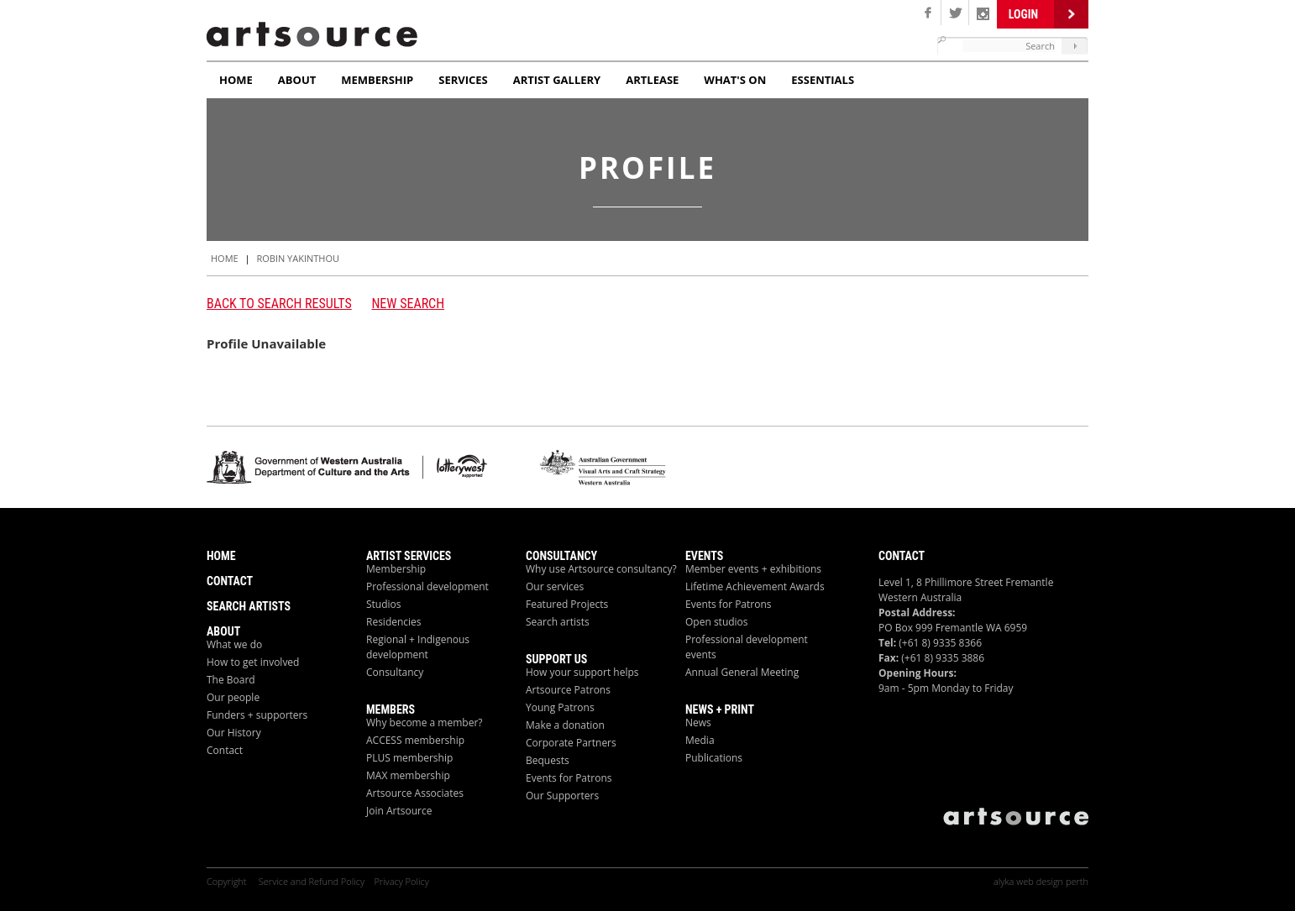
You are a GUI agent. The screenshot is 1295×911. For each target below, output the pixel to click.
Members (390, 709)
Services (463, 79)
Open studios (716, 622)
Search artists (558, 622)
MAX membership (408, 775)
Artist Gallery (557, 79)
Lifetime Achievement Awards (755, 586)
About (297, 79)
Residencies (394, 622)
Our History (234, 732)
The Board (231, 680)
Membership (377, 79)
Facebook (927, 12)
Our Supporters (562, 795)
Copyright (228, 881)
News (698, 722)
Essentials (822, 79)
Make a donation (565, 725)
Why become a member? (424, 722)
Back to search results (279, 304)
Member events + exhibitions (753, 569)
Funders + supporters (257, 715)
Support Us (556, 659)
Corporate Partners (571, 743)
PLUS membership (409, 758)
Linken (983, 12)
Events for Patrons (569, 778)
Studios (383, 604)
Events (704, 556)
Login (1023, 14)
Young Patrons (560, 707)
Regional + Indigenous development (417, 647)
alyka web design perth (1041, 881)
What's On (735, 79)
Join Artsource (399, 811)
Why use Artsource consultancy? (601, 569)
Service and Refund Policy (311, 881)
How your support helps (582, 672)
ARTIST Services (408, 556)
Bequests (547, 760)
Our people (233, 697)
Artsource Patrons (568, 690)
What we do (234, 644)
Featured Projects (567, 604)
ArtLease (652, 79)
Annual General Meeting (742, 672)
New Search (407, 304)
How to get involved (253, 662)
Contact (230, 581)
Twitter (955, 12)
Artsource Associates (415, 793)
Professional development (427, 586)
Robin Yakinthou (297, 258)
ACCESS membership (415, 740)
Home (236, 79)
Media (700, 740)
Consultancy (394, 672)
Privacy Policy (401, 881)
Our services (555, 586)
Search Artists (249, 606)
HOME (225, 258)
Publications (713, 758)
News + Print (719, 709)
